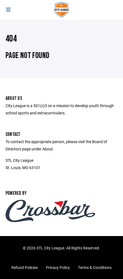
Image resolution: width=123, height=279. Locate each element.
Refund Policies (24, 267)
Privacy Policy (58, 267)
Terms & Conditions (95, 267)
